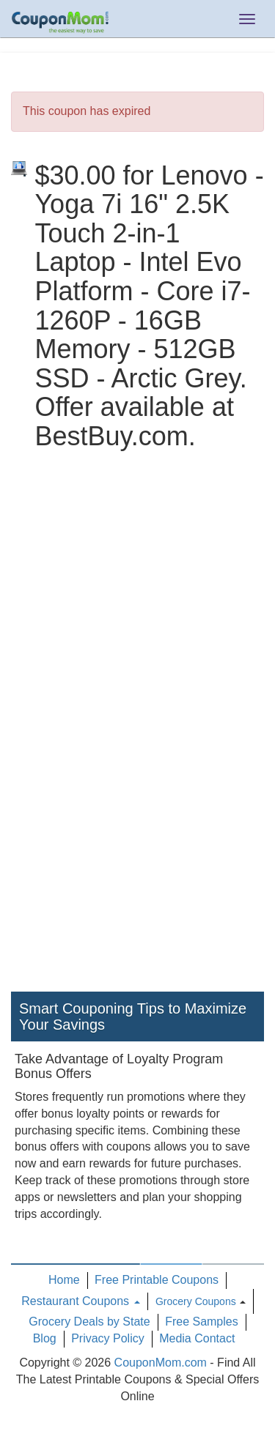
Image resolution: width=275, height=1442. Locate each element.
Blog (44, 1338)
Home (64, 1280)
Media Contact (197, 1338)
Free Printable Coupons (157, 1280)
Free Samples (201, 1321)
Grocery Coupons (195, 1301)
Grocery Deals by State (89, 1321)
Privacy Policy (107, 1338)
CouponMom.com (160, 1362)
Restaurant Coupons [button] (80, 1301)
